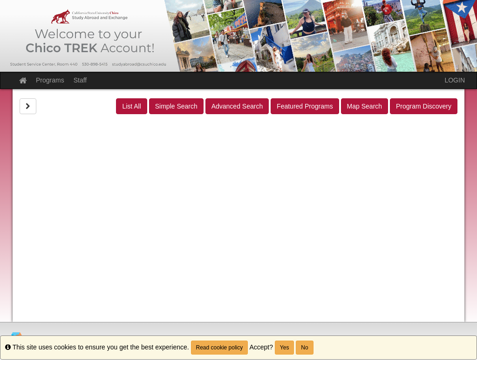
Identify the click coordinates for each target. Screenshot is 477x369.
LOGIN (454, 80)
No (304, 347)
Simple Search (176, 106)
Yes (284, 347)
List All (131, 106)
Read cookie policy (219, 347)
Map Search (364, 106)
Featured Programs (305, 106)
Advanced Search (237, 106)
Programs (50, 80)
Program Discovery (423, 106)
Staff (80, 80)
